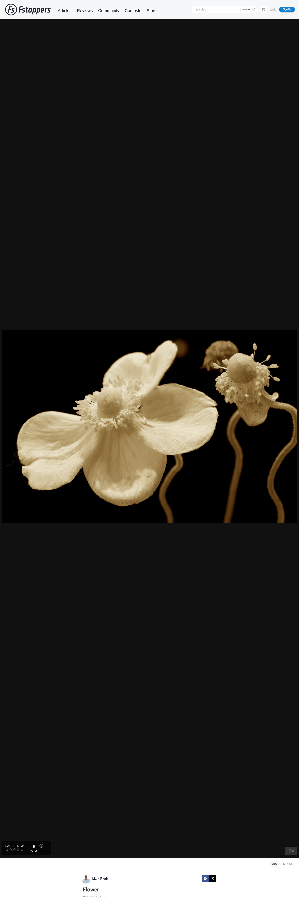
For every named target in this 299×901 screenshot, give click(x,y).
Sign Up (287, 9)
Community (108, 10)
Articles (65, 10)
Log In (273, 9)
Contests (133, 10)
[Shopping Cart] (263, 9)
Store (152, 10)
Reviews (85, 10)
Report (287, 863)
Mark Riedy (100, 878)
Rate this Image (16, 845)
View (274, 863)
